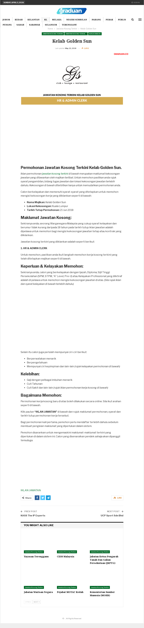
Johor (6, 19)
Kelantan (33, 19)
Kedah (19, 19)
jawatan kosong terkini (55, 178)
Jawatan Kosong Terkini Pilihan (76, 34)
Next (37, 607)
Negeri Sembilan (76, 19)
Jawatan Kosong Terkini (53, 34)
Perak (109, 19)
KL (45, 19)
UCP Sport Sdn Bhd (112, 520)
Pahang (96, 19)
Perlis (122, 19)
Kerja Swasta (95, 34)
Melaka (56, 19)
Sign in (135, 2)
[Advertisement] (72, 145)
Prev (28, 607)
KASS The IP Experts (33, 520)
